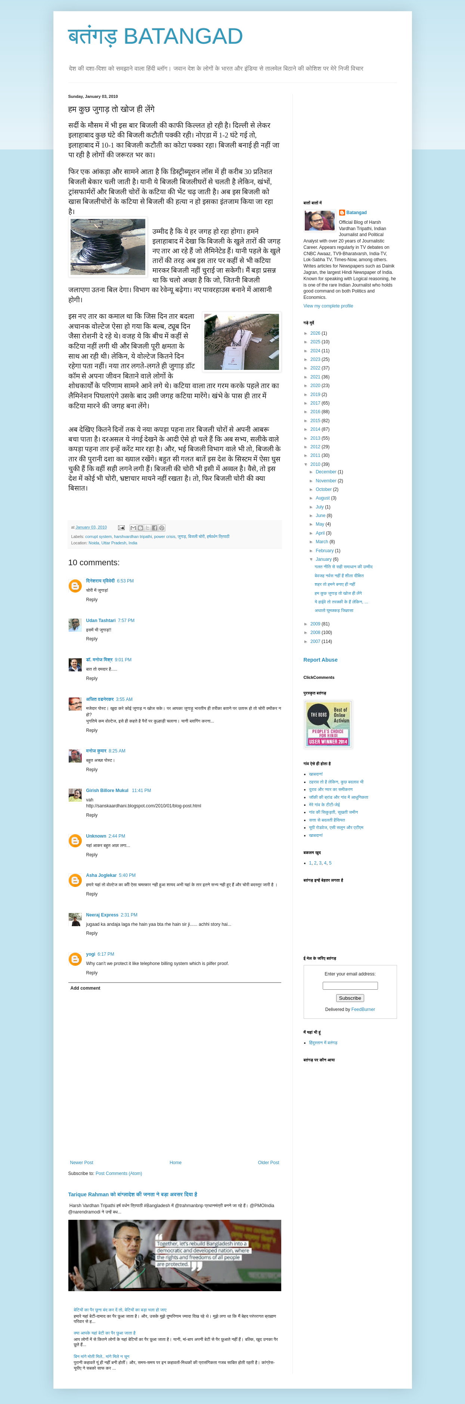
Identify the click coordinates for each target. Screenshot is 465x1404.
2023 (316, 359)
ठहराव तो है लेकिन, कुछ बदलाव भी (336, 782)
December (327, 471)
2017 (316, 403)
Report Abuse (321, 660)
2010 (316, 464)
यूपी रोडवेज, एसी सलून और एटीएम (336, 827)
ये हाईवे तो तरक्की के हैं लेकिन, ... (341, 601)
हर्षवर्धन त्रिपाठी (218, 536)
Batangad (357, 212)
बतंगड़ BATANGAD (156, 36)
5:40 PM (127, 875)
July (320, 507)
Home (176, 1162)
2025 (316, 341)
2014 (316, 429)
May (320, 524)
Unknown (96, 836)
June (321, 515)
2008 (316, 632)
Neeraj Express (102, 915)
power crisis (165, 536)
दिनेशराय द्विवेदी (100, 581)
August (323, 498)
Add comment (85, 988)
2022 (316, 368)
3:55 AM (124, 699)
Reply (92, 599)
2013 (316, 438)
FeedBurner (363, 1009)
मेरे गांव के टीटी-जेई (324, 804)
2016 (316, 411)
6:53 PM (125, 581)
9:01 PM (123, 659)
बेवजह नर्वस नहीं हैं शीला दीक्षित (338, 575)
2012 (316, 446)
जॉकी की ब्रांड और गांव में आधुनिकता (338, 797)
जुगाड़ (182, 536)
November (327, 480)
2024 (316, 350)
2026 (316, 333)
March (322, 541)
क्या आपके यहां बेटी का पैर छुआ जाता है (105, 1333)
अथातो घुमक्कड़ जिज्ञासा (333, 610)
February (325, 550)
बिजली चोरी (196, 536)
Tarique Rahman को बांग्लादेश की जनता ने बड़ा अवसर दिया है (132, 1194)
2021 (316, 377)
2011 (316, 455)
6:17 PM (105, 954)
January (324, 559)
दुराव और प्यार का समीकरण (331, 789)
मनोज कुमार (96, 751)
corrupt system (98, 536)
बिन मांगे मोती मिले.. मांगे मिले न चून (102, 1356)
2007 (316, 641)
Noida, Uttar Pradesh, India (113, 543)
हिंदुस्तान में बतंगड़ (323, 1042)
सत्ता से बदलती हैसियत (327, 820)
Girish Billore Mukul (108, 790)
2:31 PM (129, 915)
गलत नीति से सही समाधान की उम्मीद (343, 566)
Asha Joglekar (101, 875)
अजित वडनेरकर (100, 699)
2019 (316, 394)
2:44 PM (117, 836)
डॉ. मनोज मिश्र (99, 659)
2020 (316, 385)
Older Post (268, 1162)
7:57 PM (126, 620)
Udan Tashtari (101, 620)
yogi (91, 954)
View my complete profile (328, 306)
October (324, 489)
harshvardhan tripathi (133, 536)
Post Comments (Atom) (119, 1173)
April (321, 533)
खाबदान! (316, 774)
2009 (316, 624)
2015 (316, 420)
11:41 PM (141, 790)
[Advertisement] (360, 141)
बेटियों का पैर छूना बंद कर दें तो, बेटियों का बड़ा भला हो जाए (120, 1309)
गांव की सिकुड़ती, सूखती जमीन (333, 812)
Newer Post (81, 1162)
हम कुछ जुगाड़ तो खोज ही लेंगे (338, 593)
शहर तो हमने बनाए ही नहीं (334, 584)
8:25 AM (117, 751)
